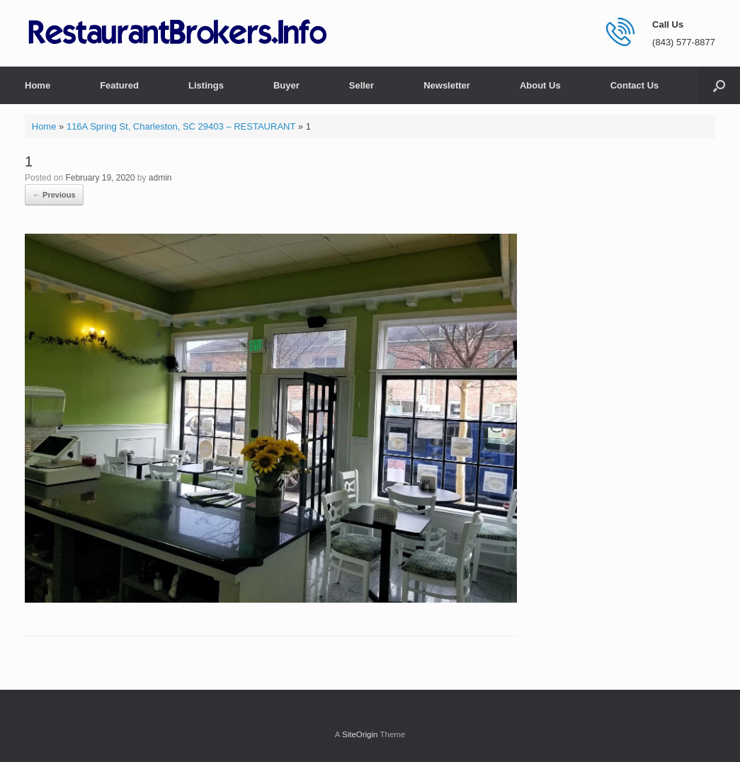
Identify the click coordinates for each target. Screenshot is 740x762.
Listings (206, 85)
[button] (719, 85)
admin (160, 178)
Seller (361, 85)
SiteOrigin (360, 734)
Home (37, 85)
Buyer (286, 85)
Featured (119, 85)
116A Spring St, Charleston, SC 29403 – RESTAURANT (181, 126)
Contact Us (634, 85)
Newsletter (446, 85)
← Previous (54, 194)
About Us (540, 85)
